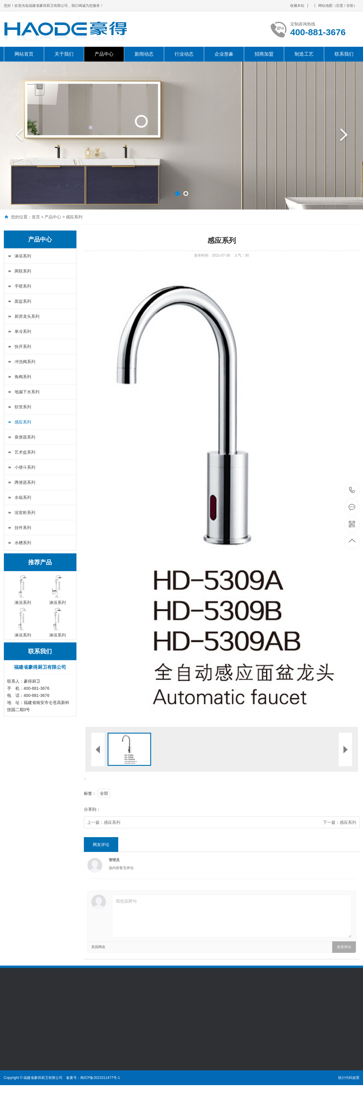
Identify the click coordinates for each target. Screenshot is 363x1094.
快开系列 (23, 346)
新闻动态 (144, 54)
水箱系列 (23, 497)
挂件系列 (23, 527)
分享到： (92, 809)
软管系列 (23, 407)
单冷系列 (23, 331)
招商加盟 (264, 54)
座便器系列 (25, 437)
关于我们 (64, 54)
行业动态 (184, 54)
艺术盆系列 (25, 452)
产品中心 (104, 54)
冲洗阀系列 (25, 361)
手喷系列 (23, 286)
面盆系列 (23, 301)
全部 (104, 793)
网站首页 (24, 54)
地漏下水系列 (27, 391)
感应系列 (74, 217)
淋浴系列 (23, 256)
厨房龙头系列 (27, 316)
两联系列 (23, 271)
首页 (36, 217)
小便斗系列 (25, 467)
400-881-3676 (352, 490)
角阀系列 (23, 376)
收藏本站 (297, 6)
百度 (339, 6)
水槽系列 (23, 542)
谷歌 (350, 6)
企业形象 (224, 54)
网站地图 (325, 6)
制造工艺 (304, 54)
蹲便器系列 (25, 482)
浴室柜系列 (25, 512)
